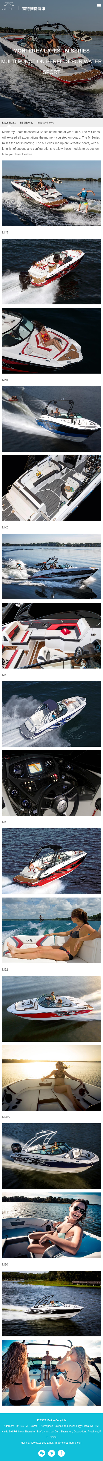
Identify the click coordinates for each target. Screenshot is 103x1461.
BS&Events (26, 122)
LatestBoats (9, 122)
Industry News (45, 122)
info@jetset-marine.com (68, 1442)
